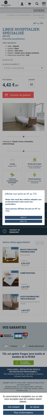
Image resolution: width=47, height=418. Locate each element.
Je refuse (34, 407)
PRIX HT (24, 217)
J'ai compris (14, 407)
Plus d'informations (23, 412)
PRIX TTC (23, 221)
